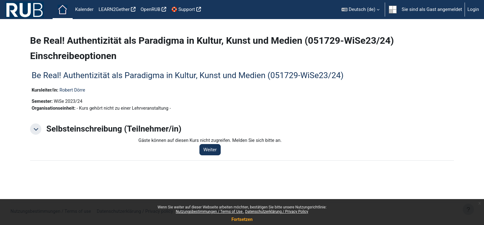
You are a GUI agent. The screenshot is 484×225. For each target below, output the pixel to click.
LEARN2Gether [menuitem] (114, 9)
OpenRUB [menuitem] (150, 9)
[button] (360, 9)
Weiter (212, 150)
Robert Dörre (73, 90)
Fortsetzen (242, 219)
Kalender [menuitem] (84, 9)
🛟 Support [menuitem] (183, 9)
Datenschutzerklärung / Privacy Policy (276, 211)
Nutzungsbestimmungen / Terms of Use (209, 211)
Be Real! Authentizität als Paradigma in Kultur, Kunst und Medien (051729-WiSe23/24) (187, 75)
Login (473, 9)
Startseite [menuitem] (63, 9)
